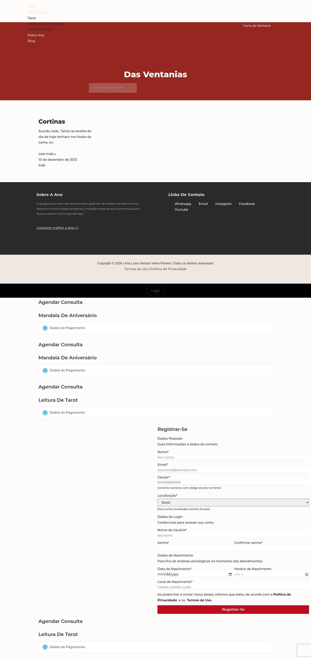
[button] (155, 328)
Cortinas (51, 121)
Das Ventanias (155, 74)
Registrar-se (233, 609)
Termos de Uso (136, 269)
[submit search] (141, 88)
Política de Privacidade (168, 269)
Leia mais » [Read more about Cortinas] (47, 154)
